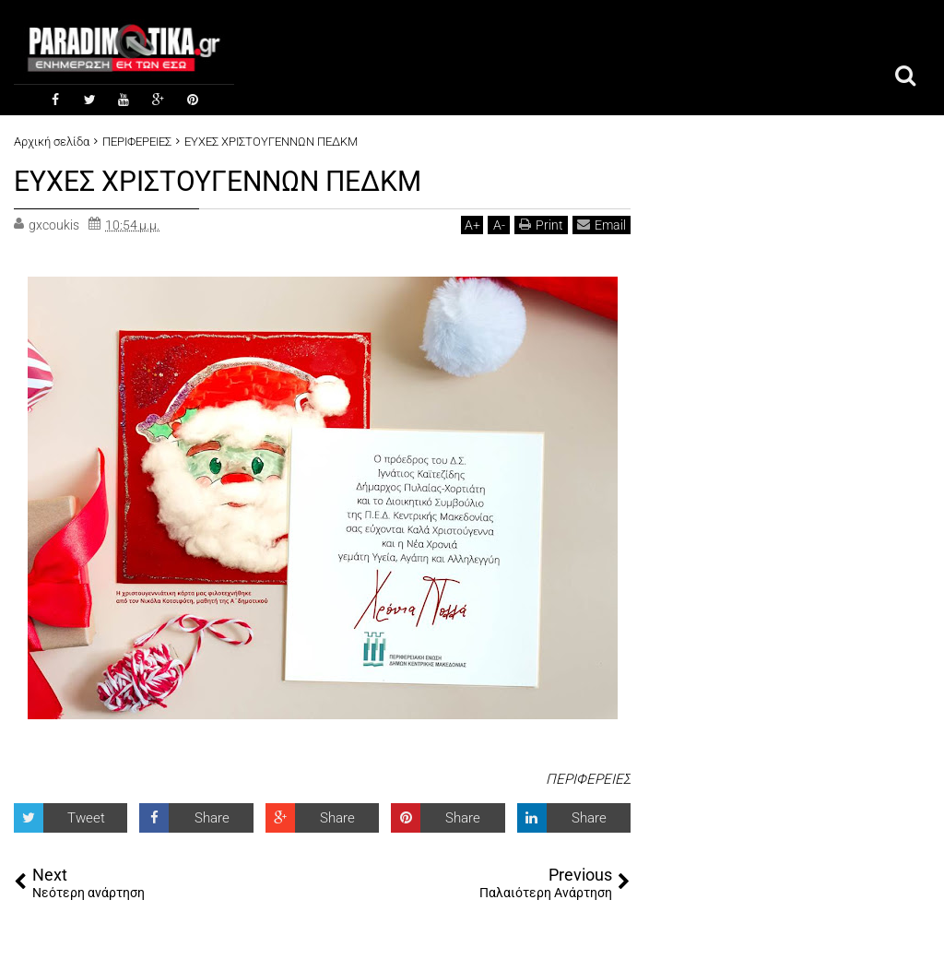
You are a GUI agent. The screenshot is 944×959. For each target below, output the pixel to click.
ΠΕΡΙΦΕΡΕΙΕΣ (588, 777)
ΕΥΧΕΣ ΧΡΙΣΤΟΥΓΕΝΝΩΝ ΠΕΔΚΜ (232, 179)
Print (541, 222)
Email (601, 222)
